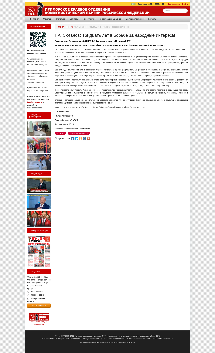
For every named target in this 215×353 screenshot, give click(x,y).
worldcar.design (129, 342)
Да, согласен (37, 291)
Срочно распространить (79, 133)
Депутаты (75, 19)
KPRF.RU (60, 133)
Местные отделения (135, 19)
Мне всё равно (37, 295)
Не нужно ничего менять (36, 299)
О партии (48, 19)
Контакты (152, 19)
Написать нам (173, 4)
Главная (34, 19)
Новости (69, 27)
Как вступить (89, 19)
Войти (185, 4)
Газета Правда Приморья (38, 231)
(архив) (37, 272)
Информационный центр (111, 19)
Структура (61, 19)
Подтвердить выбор (39, 305)
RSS (133, 4)
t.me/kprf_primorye (34, 102)
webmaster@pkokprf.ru (107, 342)
